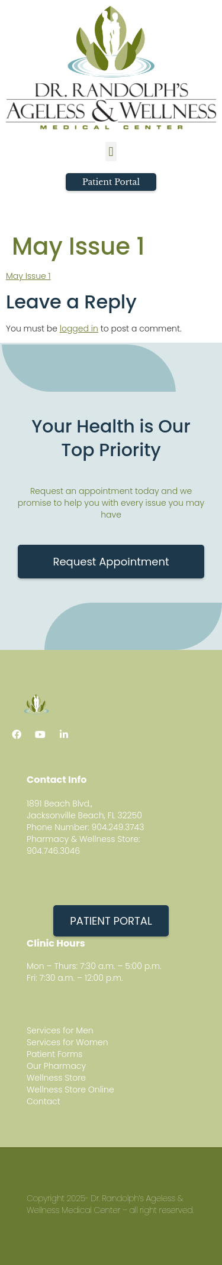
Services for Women (67, 1042)
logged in (79, 328)
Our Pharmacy (56, 1066)
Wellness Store (56, 1078)
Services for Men (60, 1030)
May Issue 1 (28, 276)
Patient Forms (54, 1054)
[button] (111, 151)
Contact (43, 1101)
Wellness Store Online (70, 1089)
